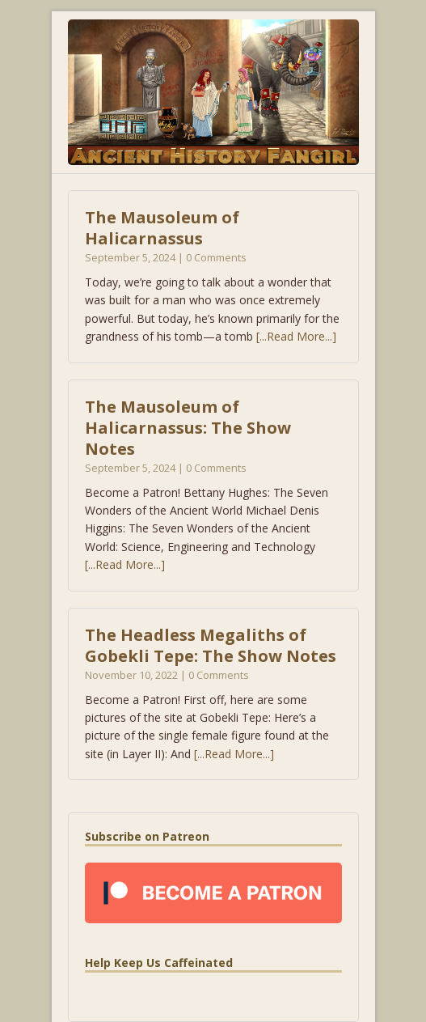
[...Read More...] (296, 336)
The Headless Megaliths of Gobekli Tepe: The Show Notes (210, 645)
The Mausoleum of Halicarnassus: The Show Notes (188, 428)
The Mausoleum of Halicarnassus (162, 227)
